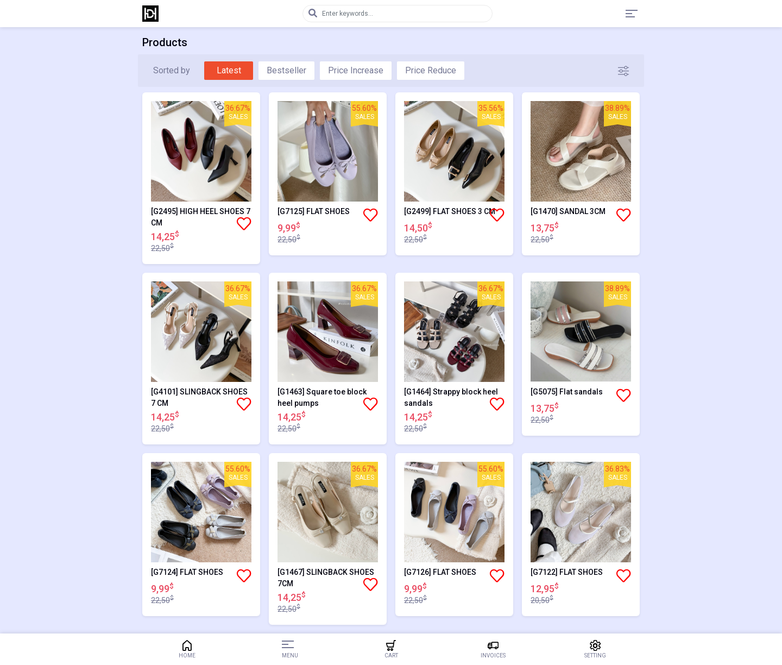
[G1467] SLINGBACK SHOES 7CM (326, 578)
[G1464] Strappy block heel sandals (451, 397)
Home (187, 649)
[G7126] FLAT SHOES (440, 572)
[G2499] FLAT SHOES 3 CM (449, 211)
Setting (595, 649)
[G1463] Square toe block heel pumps (322, 397)
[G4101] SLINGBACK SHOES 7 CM (199, 397)
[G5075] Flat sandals (567, 391)
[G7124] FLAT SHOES (187, 572)
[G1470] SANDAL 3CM (568, 211)
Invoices (493, 649)
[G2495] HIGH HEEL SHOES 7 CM (200, 217)
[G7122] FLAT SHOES (567, 572)
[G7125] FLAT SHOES (314, 211)
